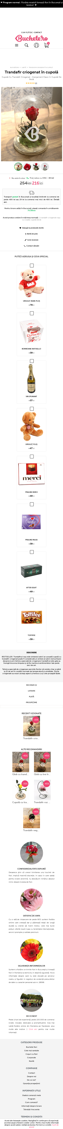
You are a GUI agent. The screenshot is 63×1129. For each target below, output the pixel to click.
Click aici (33, 990)
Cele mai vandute (31, 1012)
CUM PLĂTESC (27, 10)
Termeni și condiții (31, 1077)
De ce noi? (31, 1041)
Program (31, 1060)
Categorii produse (31, 1003)
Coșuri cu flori (32, 1015)
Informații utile (31, 1052)
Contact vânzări (31, 207)
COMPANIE (31, 1029)
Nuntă (31, 1022)
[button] (18, 128)
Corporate (31, 1019)
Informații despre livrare (32, 1067)
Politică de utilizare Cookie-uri (31, 1089)
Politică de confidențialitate (31, 1086)
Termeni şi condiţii (43, 1125)
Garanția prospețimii (31, 1045)
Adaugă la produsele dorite (32, 189)
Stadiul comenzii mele (31, 1056)
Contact (31, 1034)
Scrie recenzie (31, 201)
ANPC (31, 1093)
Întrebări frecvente (32, 1070)
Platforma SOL (31, 1096)
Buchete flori (31, 1008)
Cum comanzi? (31, 1063)
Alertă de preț (31, 195)
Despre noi (31, 1038)
